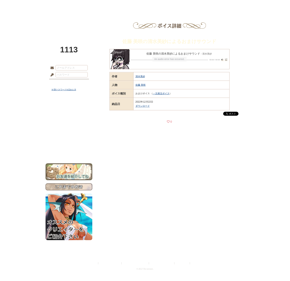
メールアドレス (51, 68)
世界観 (69, 108)
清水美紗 (140, 76)
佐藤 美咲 (140, 85)
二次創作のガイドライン (162, 263)
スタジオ (173, 5)
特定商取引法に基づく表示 (135, 263)
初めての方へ (69, 143)
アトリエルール (69, 133)
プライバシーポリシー (110, 263)
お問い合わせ (69, 150)
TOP (60, 5)
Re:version (196, 263)
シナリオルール (69, 128)
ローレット (117, 5)
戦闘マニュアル (69, 138)
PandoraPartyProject (69, 22)
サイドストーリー (69, 115)
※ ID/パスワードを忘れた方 (64, 90)
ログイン (59, 83)
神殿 (88, 5)
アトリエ (145, 5)
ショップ (201, 5)
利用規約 (93, 263)
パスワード (51, 75)
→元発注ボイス (161, 93)
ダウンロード (142, 106)
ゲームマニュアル (69, 122)
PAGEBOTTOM (280, 270)
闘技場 (230, 5)
